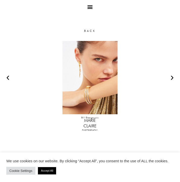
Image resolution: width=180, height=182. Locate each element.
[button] (90, 7)
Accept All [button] (47, 170)
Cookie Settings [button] (20, 171)
